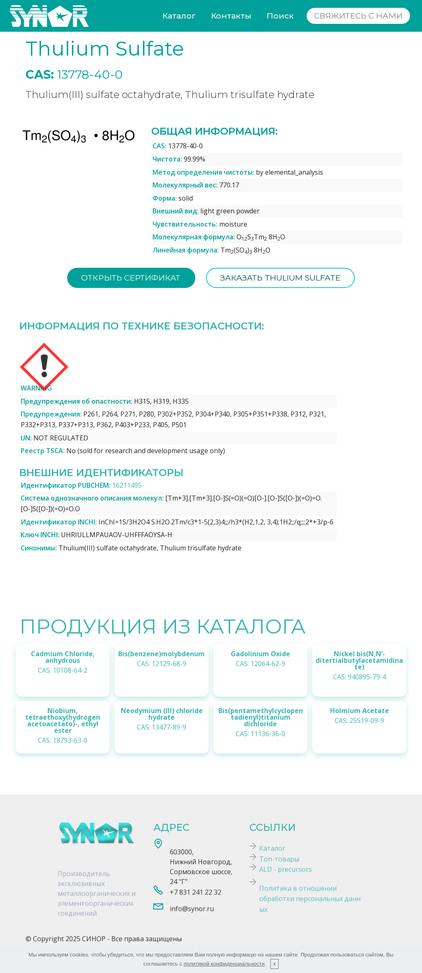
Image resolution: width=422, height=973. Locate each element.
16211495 (127, 485)
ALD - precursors (285, 875)
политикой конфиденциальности (224, 964)
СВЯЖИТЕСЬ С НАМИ (358, 16)
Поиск (280, 16)
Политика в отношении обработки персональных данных (310, 917)
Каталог (179, 16)
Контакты (231, 16)
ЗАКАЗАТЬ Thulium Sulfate (280, 278)
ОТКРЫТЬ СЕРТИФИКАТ (130, 278)
